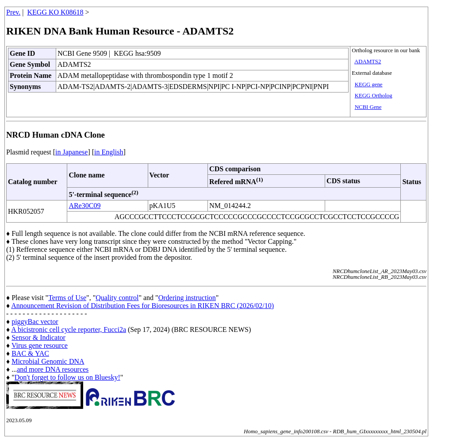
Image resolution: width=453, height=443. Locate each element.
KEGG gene (369, 84)
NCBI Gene (368, 107)
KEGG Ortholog (373, 95)
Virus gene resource (40, 345)
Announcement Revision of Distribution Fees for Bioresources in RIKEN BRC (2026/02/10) (142, 305)
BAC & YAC (30, 353)
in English (108, 152)
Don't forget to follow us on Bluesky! (67, 377)
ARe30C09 (84, 205)
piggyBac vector (35, 321)
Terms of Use (67, 297)
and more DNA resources (52, 369)
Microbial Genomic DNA (48, 361)
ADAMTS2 (367, 61)
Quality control (117, 297)
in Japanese (71, 152)
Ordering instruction (187, 297)
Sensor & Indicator (38, 337)
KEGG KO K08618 (55, 12)
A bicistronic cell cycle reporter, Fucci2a (68, 329)
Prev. (13, 12)
